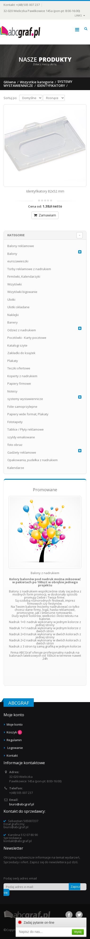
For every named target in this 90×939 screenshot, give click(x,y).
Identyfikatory (51, 85)
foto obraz (14, 445)
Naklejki (13, 315)
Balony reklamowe (20, 246)
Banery (12, 322)
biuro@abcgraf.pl (21, 804)
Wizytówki (14, 284)
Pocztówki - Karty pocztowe (26, 338)
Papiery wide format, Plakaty (27, 414)
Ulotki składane (18, 307)
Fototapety (15, 422)
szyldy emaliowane (21, 437)
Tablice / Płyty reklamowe (25, 429)
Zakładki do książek (21, 353)
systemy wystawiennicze (25, 399)
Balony (12, 254)
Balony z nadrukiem (45, 573)
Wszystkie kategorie (36, 82)
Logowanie (15, 748)
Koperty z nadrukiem (22, 376)
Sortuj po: (10, 98)
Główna (10, 82)
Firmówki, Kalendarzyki (23, 276)
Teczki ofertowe (18, 368)
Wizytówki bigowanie (22, 292)
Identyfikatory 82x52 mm (45, 191)
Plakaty (12, 361)
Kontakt (12, 755)
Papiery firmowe (19, 383)
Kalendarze (15, 468)
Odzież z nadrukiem (21, 330)
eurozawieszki (17, 261)
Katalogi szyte (17, 345)
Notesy (12, 391)
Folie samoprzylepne (22, 406)
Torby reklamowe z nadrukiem (29, 269)
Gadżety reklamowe (21, 452)
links (78, 15)
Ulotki (11, 299)
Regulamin (14, 740)
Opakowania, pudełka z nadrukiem (32, 460)
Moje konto (15, 724)
